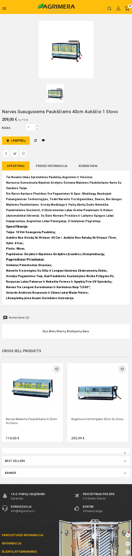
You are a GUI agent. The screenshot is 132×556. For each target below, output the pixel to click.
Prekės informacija (51, 166)
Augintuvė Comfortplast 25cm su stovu (97, 419)
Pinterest (23, 153)
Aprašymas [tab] (16, 166)
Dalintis (6, 153)
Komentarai (88, 166)
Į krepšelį (15, 140)
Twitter (14, 153)
